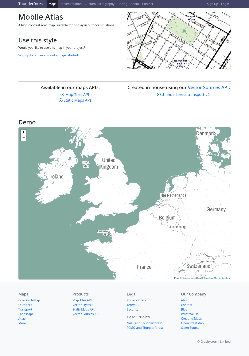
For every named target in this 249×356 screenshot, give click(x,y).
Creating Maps (191, 318)
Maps (52, 4)
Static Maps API (77, 100)
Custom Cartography (100, 4)
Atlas (21, 318)
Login (225, 4)
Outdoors (25, 305)
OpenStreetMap (192, 323)
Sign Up (212, 4)
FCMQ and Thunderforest (145, 328)
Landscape (26, 314)
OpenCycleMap (29, 300)
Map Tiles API (77, 94)
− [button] (23, 138)
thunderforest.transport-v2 (186, 94)
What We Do (190, 314)
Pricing (122, 4)
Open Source (190, 328)
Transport (25, 309)
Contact (147, 4)
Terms (131, 305)
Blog (184, 309)
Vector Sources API (208, 87)
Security (132, 309)
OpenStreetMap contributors (216, 278)
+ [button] (23, 132)
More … (23, 323)
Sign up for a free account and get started (48, 55)
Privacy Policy (136, 300)
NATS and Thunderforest (144, 323)
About (134, 4)
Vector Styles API (84, 305)
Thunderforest (31, 3)
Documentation (70, 4)
